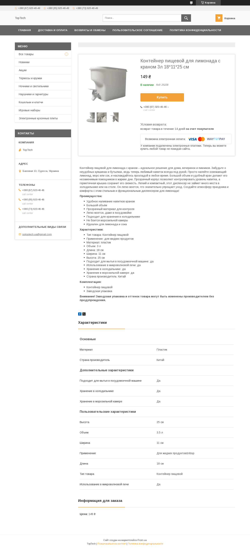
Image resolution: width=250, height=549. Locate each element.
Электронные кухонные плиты (38, 118)
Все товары (26, 54)
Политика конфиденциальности (195, 30)
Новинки (24, 62)
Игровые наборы (29, 110)
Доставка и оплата (52, 30)
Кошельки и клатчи (31, 102)
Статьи (216, 40)
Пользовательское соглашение (137, 30)
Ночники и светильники (34, 86)
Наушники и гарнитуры (33, 94)
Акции (23, 70)
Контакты (26, 40)
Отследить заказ (154, 40)
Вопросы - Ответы (189, 40)
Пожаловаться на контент (111, 543)
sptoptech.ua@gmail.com (37, 234)
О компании (125, 40)
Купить (162, 97)
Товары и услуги (53, 40)
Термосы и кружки (30, 78)
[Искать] (186, 18)
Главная (24, 30)
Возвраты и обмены (89, 30)
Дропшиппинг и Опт (93, 40)
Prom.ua (142, 540)
